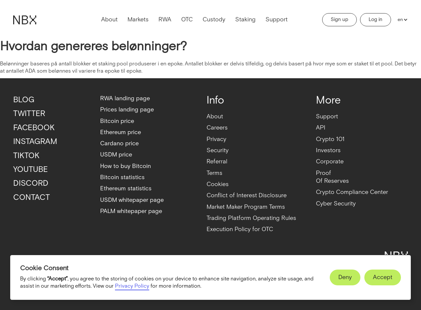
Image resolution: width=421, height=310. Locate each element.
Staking (245, 19)
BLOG (23, 100)
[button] (401, 20)
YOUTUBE (30, 169)
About (109, 19)
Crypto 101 (330, 139)
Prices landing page (127, 109)
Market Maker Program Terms (246, 207)
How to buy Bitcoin (125, 166)
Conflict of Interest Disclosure (247, 195)
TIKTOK (26, 156)
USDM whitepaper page (132, 200)
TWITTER (29, 113)
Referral (217, 161)
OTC (187, 19)
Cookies (218, 184)
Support (277, 19)
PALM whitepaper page (131, 211)
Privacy (216, 139)
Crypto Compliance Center (352, 192)
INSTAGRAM (35, 141)
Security (218, 150)
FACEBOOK (34, 128)
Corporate (330, 161)
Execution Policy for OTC (240, 229)
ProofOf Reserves (332, 177)
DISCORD (30, 183)
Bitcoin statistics (122, 177)
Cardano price (119, 143)
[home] (24, 19)
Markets (138, 19)
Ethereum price (120, 132)
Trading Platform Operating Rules (251, 218)
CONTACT (31, 197)
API (320, 127)
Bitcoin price (117, 121)
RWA (164, 19)
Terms (214, 173)
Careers (217, 127)
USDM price (116, 154)
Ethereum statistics (126, 188)
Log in (375, 19)
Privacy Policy (132, 286)
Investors (328, 150)
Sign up (339, 19)
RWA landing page (125, 98)
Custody (214, 19)
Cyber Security (336, 203)
